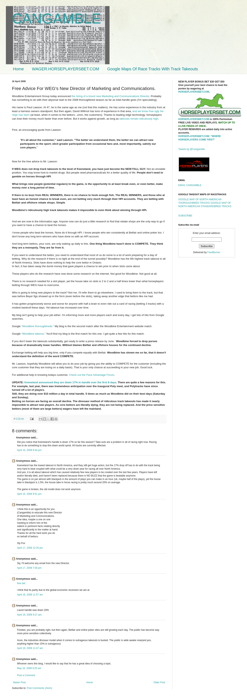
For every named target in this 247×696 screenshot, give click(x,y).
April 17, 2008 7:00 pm (29, 567)
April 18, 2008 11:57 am (30, 594)
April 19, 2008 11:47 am (30, 648)
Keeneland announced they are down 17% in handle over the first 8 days (70, 382)
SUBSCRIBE (185, 215)
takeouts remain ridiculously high (138, 118)
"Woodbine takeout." (33, 333)
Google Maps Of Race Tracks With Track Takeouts (152, 69)
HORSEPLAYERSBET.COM (193, 91)
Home (18, 69)
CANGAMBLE (56, 19)
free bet (21, 583)
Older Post (159, 682)
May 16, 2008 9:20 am (29, 668)
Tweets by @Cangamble (191, 149)
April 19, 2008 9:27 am (29, 614)
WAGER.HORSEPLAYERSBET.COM (65, 69)
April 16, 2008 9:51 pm (29, 494)
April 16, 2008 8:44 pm (29, 450)
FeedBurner (213, 252)
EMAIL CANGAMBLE (189, 185)
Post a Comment (26, 675)
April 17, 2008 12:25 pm (30, 547)
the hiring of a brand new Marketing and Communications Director (110, 96)
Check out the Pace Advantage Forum (91, 374)
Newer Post (19, 682)
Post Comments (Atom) (39, 688)
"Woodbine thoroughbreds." (37, 326)
